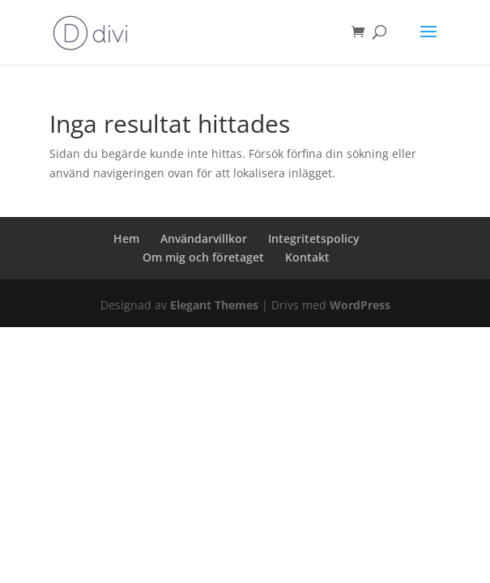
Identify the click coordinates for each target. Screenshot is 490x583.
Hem (126, 238)
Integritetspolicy (314, 238)
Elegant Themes (214, 305)
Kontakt (307, 257)
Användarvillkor (203, 238)
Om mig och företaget (203, 257)
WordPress (360, 305)
